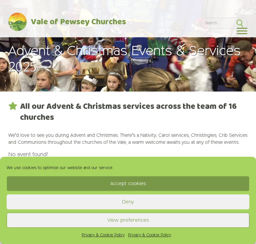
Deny (128, 201)
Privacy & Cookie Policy (103, 235)
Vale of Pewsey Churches (78, 22)
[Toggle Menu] (242, 31)
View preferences (128, 220)
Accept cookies (128, 183)
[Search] (216, 23)
